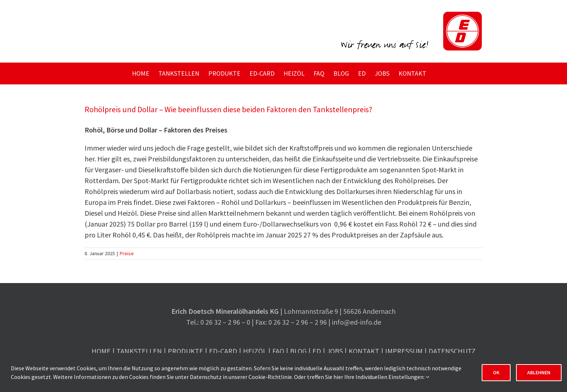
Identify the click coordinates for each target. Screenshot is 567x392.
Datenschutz (452, 350)
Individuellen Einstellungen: (392, 376)
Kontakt (364, 350)
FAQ (278, 350)
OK (496, 372)
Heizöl (255, 350)
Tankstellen (139, 350)
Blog (298, 350)
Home (101, 350)
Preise (127, 253)
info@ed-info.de (356, 321)
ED (316, 350)
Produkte (185, 350)
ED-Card (223, 350)
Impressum (404, 350)
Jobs (335, 350)
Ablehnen (538, 372)
